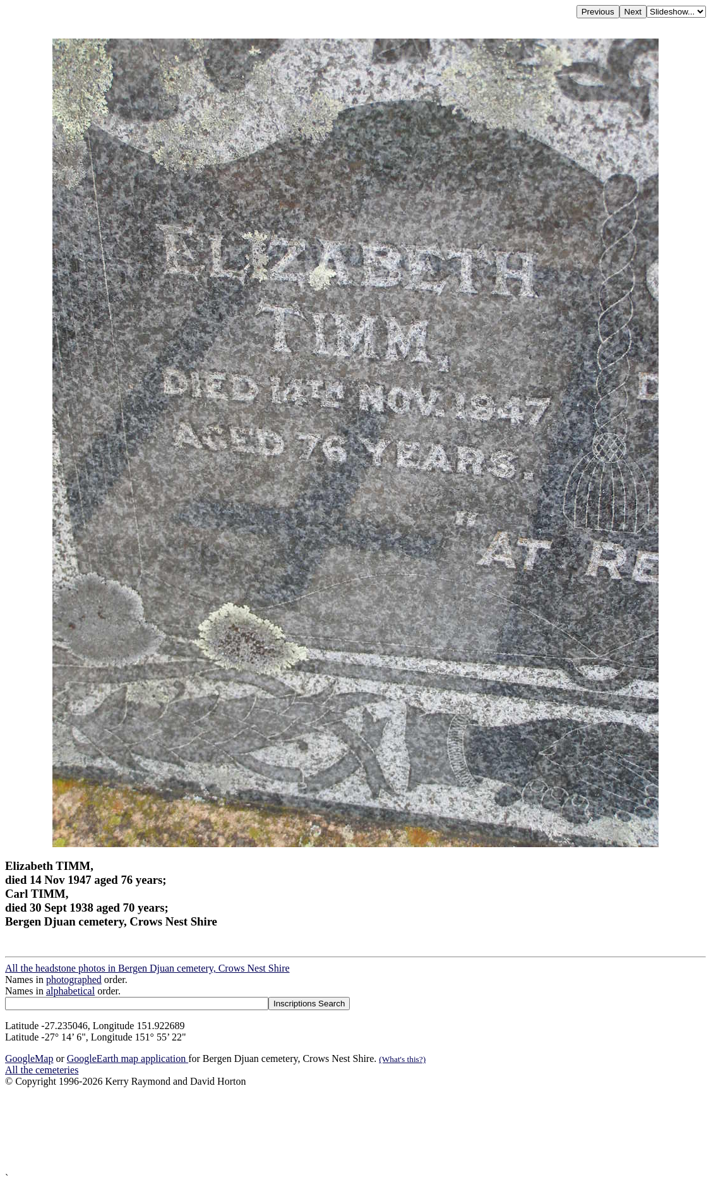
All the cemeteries (41, 1069)
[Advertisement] (355, 1130)
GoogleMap (29, 1058)
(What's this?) (402, 1059)
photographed (74, 979)
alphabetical (70, 991)
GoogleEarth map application (127, 1058)
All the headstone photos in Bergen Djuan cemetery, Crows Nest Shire (147, 968)
